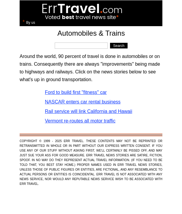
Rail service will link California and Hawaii (88, 111)
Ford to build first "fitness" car (76, 92)
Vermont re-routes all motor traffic (80, 120)
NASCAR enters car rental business (82, 101)
